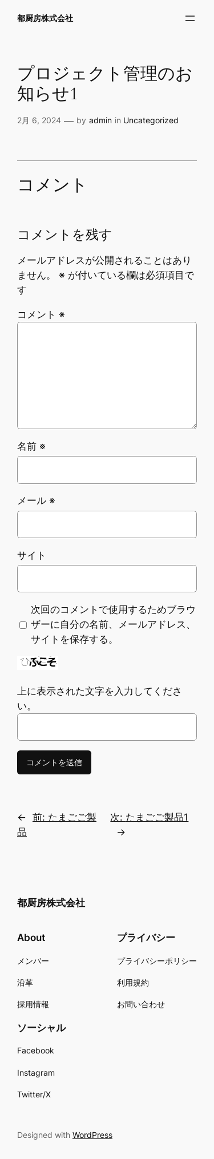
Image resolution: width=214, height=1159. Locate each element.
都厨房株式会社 (45, 18)
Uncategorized (151, 120)
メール (36, 500)
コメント (41, 314)
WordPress (92, 1135)
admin (100, 120)
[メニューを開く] (190, 18)
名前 (31, 446)
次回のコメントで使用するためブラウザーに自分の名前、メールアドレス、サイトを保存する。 (113, 624)
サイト (31, 555)
